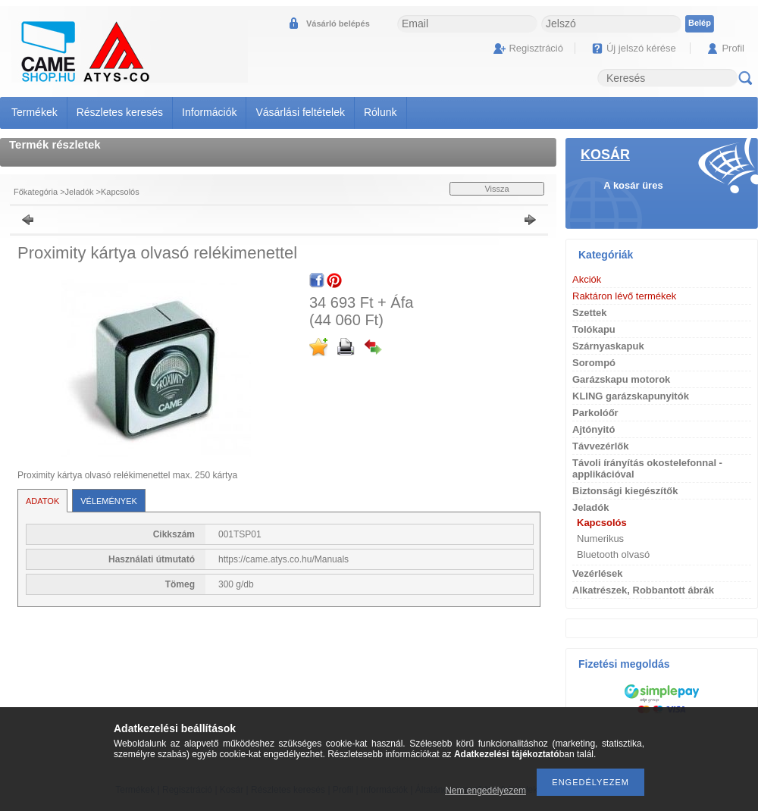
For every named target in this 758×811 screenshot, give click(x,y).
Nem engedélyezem (485, 790)
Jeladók (79, 191)
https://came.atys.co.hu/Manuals (283, 559)
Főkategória (36, 191)
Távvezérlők (600, 446)
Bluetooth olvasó (613, 554)
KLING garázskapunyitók (630, 396)
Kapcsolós (120, 191)
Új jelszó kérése (641, 48)
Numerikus (600, 538)
